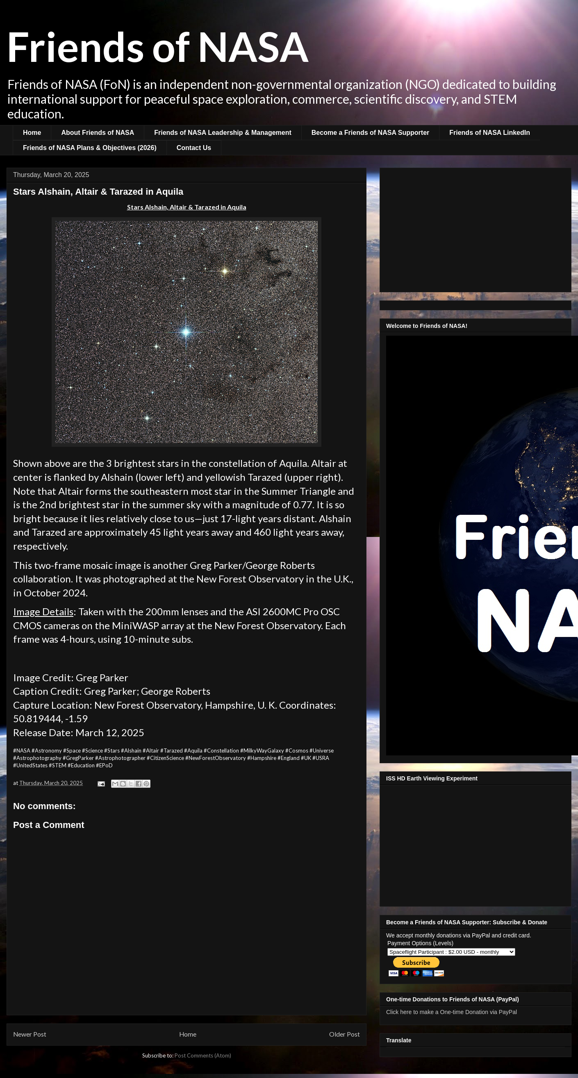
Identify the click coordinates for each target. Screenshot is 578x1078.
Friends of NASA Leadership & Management (222, 132)
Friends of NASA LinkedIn (489, 132)
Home (32, 132)
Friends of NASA (158, 46)
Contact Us (194, 147)
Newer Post (29, 1034)
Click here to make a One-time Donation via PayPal (451, 1012)
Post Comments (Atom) (203, 1055)
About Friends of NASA (97, 132)
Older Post (344, 1034)
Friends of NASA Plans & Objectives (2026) (90, 147)
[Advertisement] (475, 228)
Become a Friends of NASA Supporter (370, 132)
